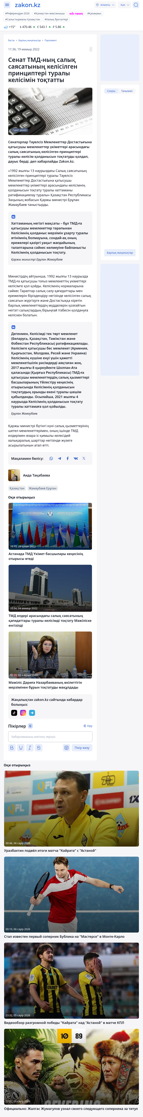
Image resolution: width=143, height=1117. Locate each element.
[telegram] (59, 458)
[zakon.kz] (27, 5)
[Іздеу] (136, 4)
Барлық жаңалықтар (29, 40)
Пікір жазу (82, 748)
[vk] (75, 458)
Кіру (89, 726)
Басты (11, 40)
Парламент (51, 40)
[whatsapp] (51, 458)
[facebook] (67, 458)
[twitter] (84, 458)
